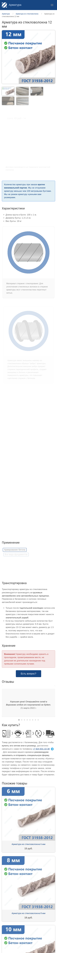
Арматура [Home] (11, 4)
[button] (52, 5)
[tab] (8, 91)
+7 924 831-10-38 (41, 749)
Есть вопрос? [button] (28, 673)
